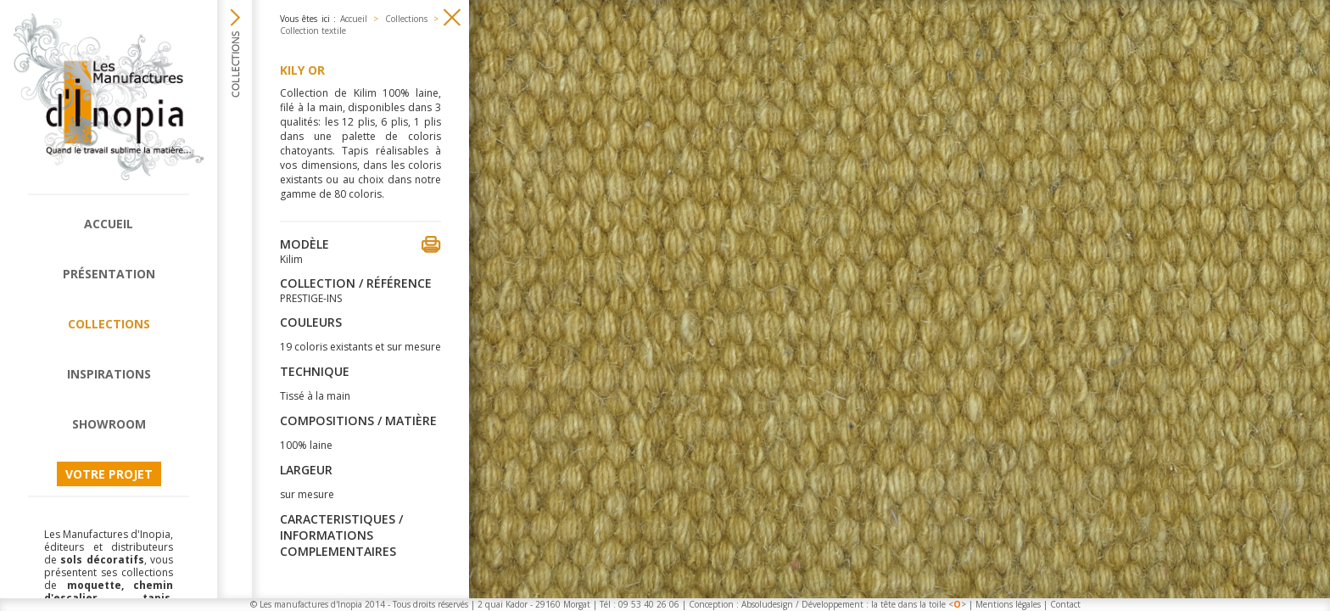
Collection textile (313, 30)
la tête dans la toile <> (918, 604)
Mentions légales (1008, 604)
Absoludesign (767, 604)
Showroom (109, 424)
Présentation (109, 274)
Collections (109, 324)
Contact (1065, 604)
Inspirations (109, 374)
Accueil (108, 224)
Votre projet (109, 474)
